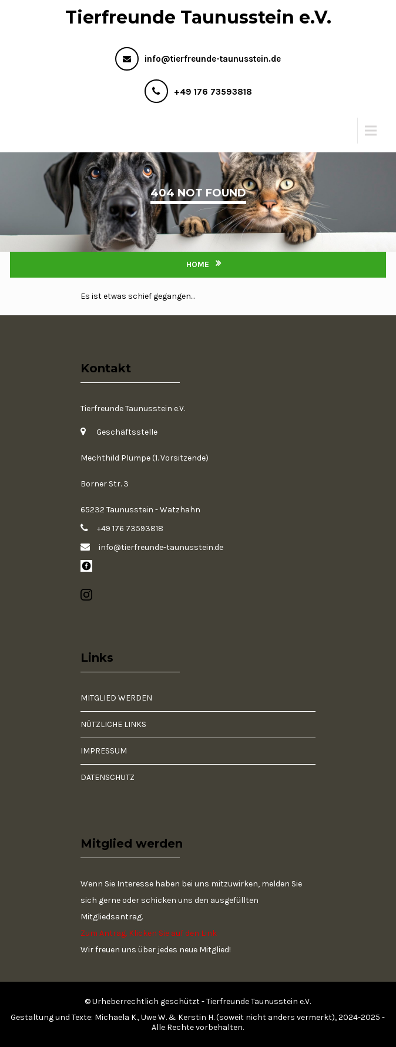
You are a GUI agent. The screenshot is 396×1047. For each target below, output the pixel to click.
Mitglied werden (116, 698)
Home (197, 264)
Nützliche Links (113, 724)
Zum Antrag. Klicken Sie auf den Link (148, 933)
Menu (33, 130)
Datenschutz (107, 777)
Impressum (103, 751)
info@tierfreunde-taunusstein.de (213, 59)
